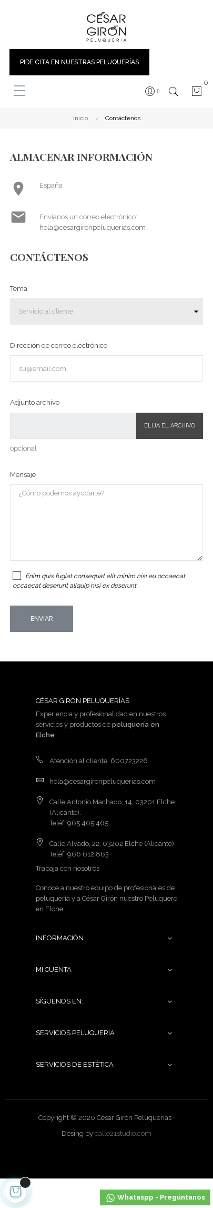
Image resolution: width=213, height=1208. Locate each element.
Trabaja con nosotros (67, 868)
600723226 (129, 761)
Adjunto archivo (34, 402)
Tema (18, 289)
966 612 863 (88, 854)
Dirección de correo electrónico (58, 345)
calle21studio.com (123, 1133)
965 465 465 (87, 823)
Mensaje (23, 475)
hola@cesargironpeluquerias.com (92, 227)
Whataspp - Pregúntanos (155, 1198)
